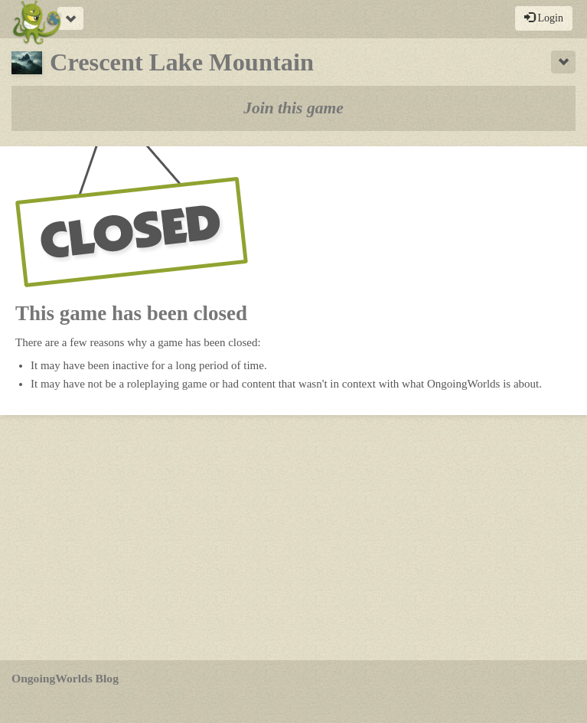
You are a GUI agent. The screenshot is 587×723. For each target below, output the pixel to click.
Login (543, 17)
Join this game (293, 108)
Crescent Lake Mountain (162, 62)
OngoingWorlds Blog (65, 678)
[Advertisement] (293, 537)
